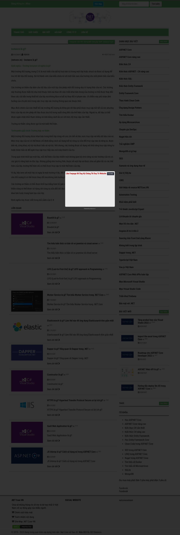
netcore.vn (92, 208)
